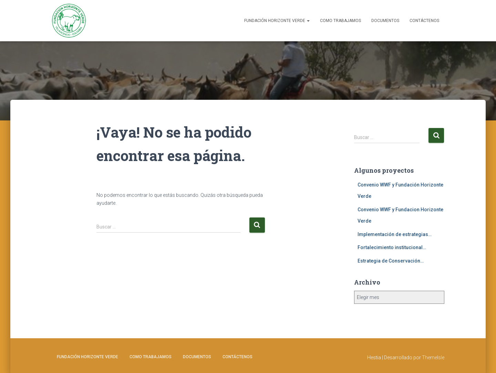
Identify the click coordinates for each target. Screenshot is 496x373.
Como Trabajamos (340, 20)
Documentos (385, 20)
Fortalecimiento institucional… (392, 247)
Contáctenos (424, 20)
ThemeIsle (433, 357)
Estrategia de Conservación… (391, 261)
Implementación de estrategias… (395, 234)
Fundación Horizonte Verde (277, 20)
